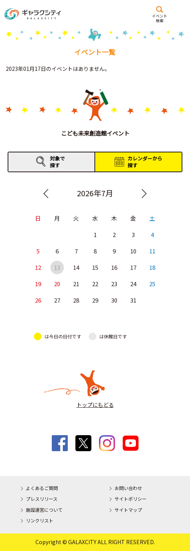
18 (152, 268)
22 (95, 284)
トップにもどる (95, 404)
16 (114, 268)
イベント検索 (159, 18)
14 (76, 268)
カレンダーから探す (145, 162)
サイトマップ (128, 509)
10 (133, 251)
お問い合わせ (128, 488)
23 (114, 284)
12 (38, 268)
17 (133, 268)
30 (114, 300)
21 (76, 284)
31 (133, 300)
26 (38, 300)
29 (95, 300)
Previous (46, 193)
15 (95, 268)
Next (143, 193)
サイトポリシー (131, 498)
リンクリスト (39, 520)
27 (57, 300)
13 (57, 268)
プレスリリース (41, 498)
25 (152, 284)
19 (38, 284)
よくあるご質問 (42, 488)
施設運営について (44, 509)
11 (152, 251)
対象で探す (57, 162)
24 (133, 284)
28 (76, 300)
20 (57, 284)
